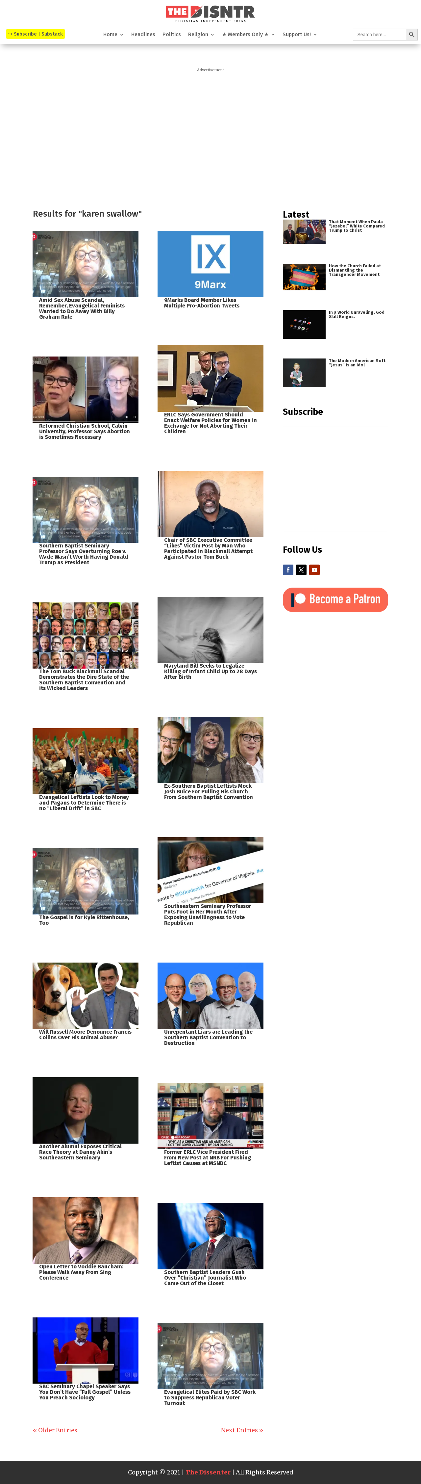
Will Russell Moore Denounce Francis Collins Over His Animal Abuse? (85, 1034)
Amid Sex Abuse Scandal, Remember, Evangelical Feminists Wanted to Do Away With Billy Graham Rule (82, 308)
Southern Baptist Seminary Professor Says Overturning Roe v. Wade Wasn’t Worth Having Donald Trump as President (83, 554)
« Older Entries (55, 1430)
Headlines (143, 35)
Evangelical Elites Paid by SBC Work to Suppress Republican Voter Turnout (210, 1398)
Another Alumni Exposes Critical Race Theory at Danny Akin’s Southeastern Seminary (80, 1152)
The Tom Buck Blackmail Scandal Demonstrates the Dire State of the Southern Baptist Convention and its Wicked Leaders (84, 680)
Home (110, 35)
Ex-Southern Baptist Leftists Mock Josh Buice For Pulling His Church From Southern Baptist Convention (208, 791)
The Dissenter (208, 1472)
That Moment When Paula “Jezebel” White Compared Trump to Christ (357, 226)
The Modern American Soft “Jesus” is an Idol (357, 362)
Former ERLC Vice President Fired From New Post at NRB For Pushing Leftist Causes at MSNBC (207, 1158)
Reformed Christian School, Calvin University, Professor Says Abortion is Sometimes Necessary (84, 431)
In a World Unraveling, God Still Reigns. (356, 314)
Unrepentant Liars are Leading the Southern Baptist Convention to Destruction (208, 1037)
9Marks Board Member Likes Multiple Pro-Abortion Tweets (201, 303)
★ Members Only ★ (245, 35)
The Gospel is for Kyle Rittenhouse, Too (84, 920)
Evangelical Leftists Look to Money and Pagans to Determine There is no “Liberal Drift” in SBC (84, 803)
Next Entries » (242, 1430)
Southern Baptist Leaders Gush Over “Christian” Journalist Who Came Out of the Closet (205, 1278)
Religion (198, 35)
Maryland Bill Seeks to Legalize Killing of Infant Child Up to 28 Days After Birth (210, 671)
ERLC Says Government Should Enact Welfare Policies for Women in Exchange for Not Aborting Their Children (210, 423)
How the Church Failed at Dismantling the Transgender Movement (355, 270)
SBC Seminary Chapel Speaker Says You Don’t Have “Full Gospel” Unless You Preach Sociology (85, 1392)
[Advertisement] (210, 138)
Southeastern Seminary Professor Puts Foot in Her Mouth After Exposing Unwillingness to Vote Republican (207, 914)
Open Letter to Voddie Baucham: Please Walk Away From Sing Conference (81, 1272)
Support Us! (297, 35)
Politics (171, 35)
